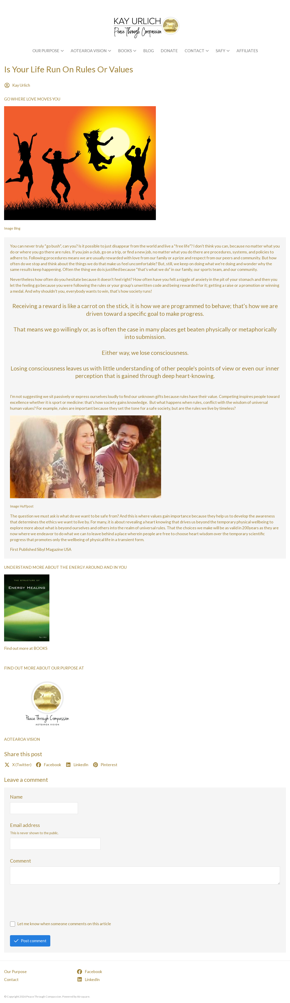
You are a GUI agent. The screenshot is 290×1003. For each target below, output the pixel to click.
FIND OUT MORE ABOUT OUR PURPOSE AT (44, 668)
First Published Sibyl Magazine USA (40, 549)
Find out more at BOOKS (25, 648)
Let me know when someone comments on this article (64, 923)
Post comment (30, 940)
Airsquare (83, 996)
